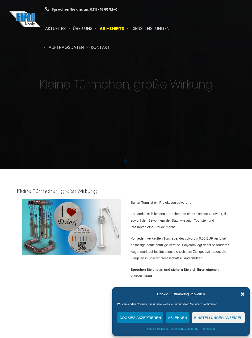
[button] (242, 294)
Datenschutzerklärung (184, 328)
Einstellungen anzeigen (218, 318)
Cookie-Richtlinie (157, 328)
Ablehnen (177, 318)
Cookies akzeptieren (140, 318)
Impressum (208, 328)
